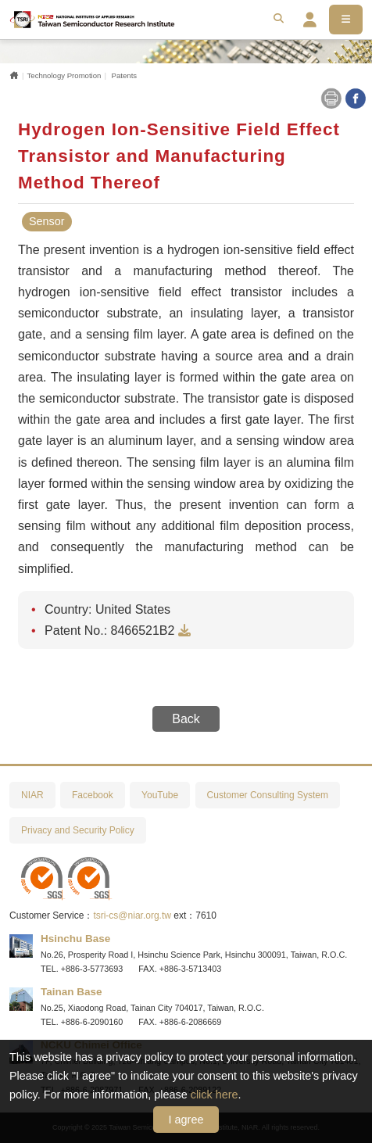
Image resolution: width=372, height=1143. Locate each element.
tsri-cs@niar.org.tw (132, 915)
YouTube (159, 795)
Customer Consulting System (267, 795)
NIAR (32, 795)
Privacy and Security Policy (77, 830)
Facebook (92, 795)
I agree (186, 1119)
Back (186, 719)
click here (214, 1094)
